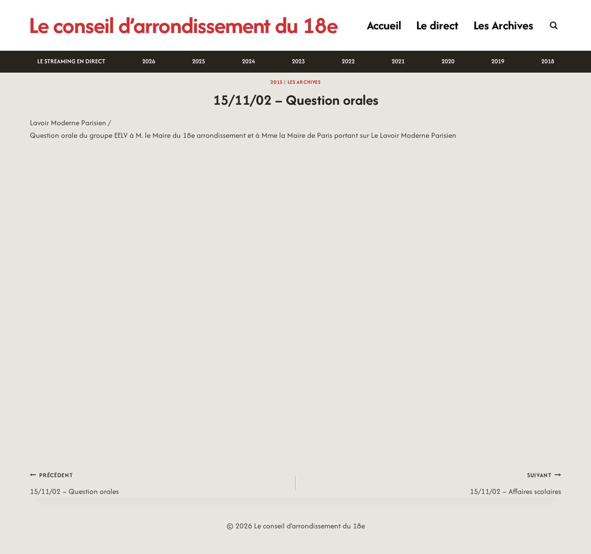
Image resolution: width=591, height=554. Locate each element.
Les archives (304, 82)
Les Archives (503, 25)
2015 (276, 82)
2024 (248, 61)
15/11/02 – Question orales (159, 482)
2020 (447, 61)
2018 (547, 61)
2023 (298, 61)
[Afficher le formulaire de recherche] (553, 25)
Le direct (437, 25)
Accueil (384, 25)
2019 (497, 61)
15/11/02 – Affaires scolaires (432, 482)
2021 (398, 61)
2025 (198, 61)
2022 (348, 61)
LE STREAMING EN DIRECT (71, 61)
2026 (148, 61)
